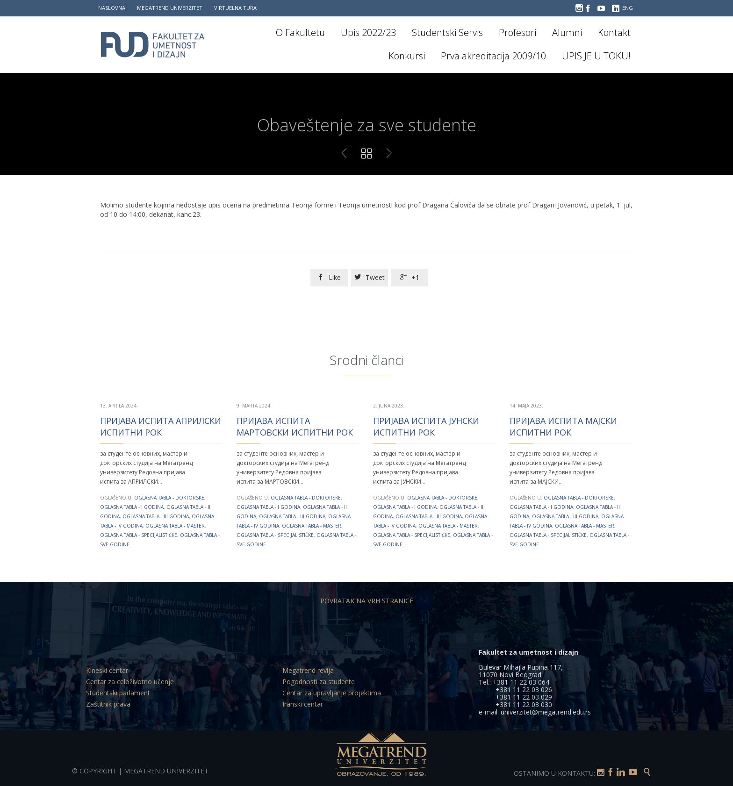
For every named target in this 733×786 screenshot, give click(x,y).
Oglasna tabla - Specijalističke (138, 535)
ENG (627, 7)
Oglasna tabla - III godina (155, 516)
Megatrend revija (308, 670)
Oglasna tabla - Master (175, 525)
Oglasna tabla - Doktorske (169, 497)
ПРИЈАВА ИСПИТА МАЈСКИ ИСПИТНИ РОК (563, 426)
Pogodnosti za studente (318, 681)
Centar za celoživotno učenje (130, 681)
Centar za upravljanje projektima (331, 692)
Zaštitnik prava (108, 704)
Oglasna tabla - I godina (132, 507)
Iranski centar (302, 704)
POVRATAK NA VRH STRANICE (366, 600)
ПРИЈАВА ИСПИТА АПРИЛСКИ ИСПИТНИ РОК (160, 426)
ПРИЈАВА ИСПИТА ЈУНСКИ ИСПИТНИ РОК (426, 426)
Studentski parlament (118, 692)
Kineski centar (107, 670)
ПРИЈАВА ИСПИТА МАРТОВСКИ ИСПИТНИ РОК (295, 426)
